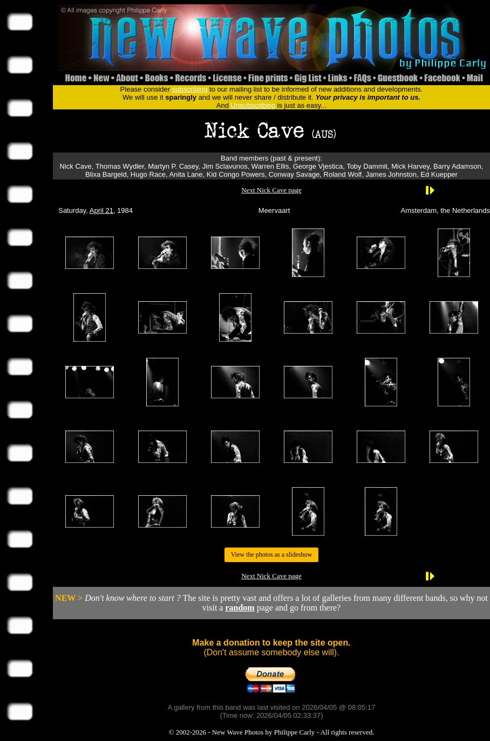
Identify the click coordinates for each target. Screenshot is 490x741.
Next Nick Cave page (271, 190)
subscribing (190, 89)
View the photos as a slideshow (271, 554)
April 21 (101, 210)
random (239, 607)
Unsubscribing (253, 105)
